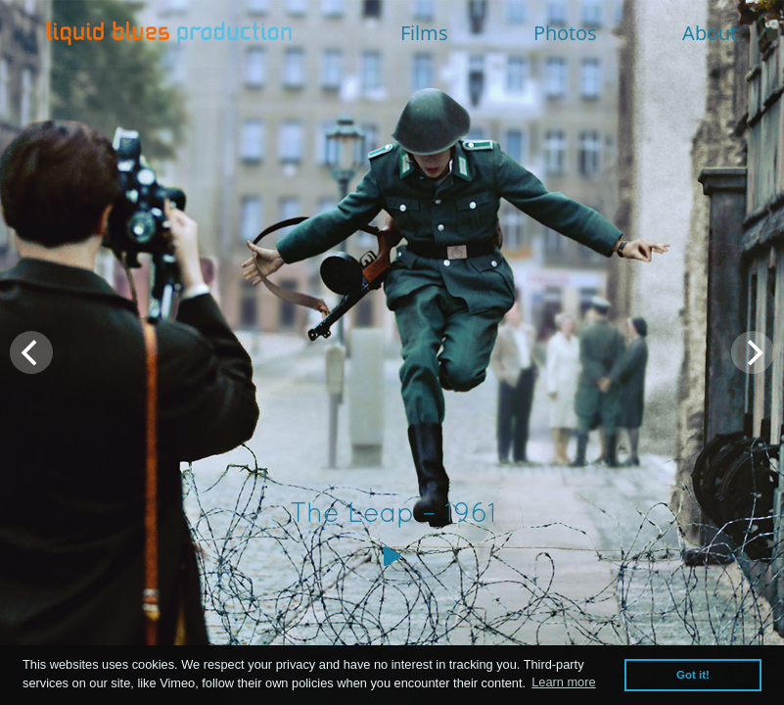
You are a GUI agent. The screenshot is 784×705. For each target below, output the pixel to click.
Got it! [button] (693, 675)
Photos (565, 33)
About (709, 33)
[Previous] (31, 352)
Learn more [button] (563, 682)
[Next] (752, 352)
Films (424, 33)
